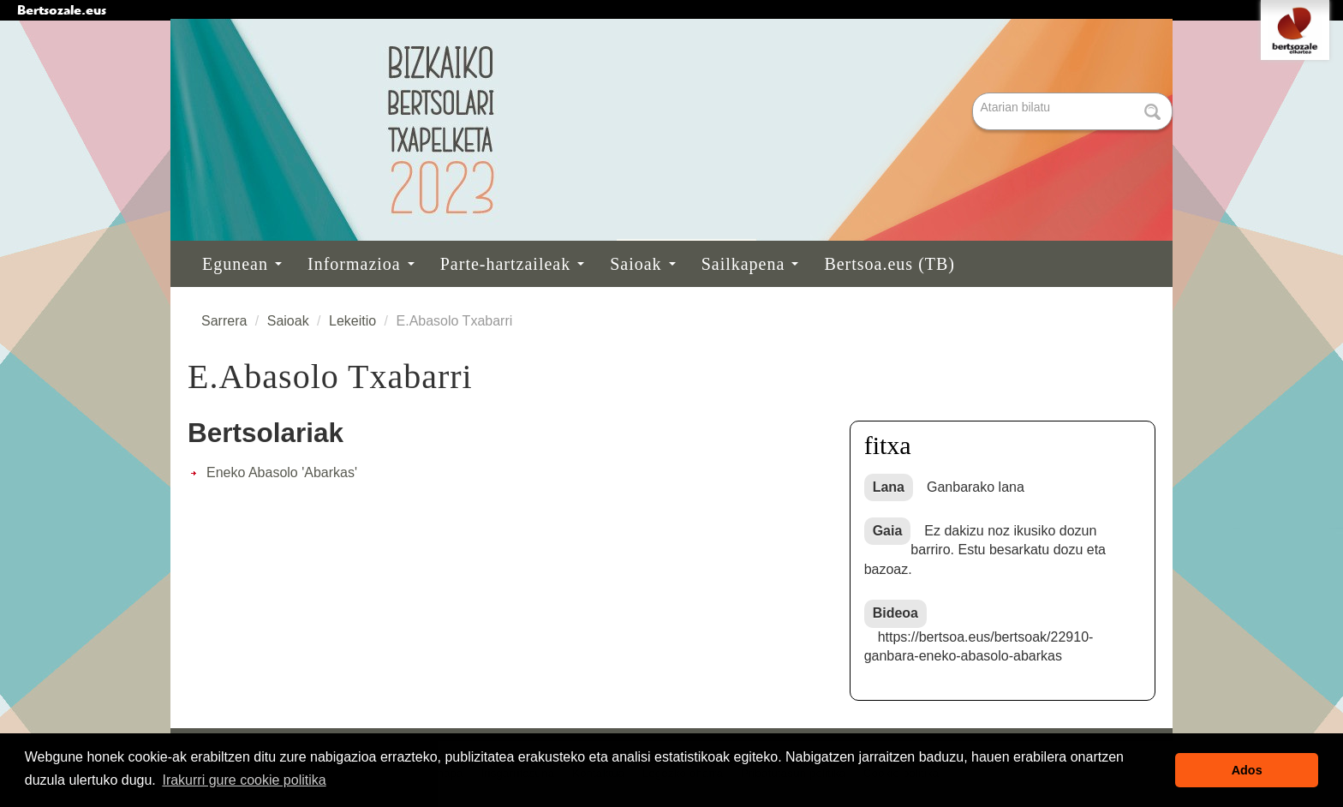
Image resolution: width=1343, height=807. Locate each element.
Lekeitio (352, 321)
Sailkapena (750, 263)
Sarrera (224, 321)
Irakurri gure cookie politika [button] (243, 780)
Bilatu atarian (974, 93)
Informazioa (361, 263)
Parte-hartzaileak (512, 263)
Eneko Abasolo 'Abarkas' (281, 472)
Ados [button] (1247, 770)
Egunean (242, 263)
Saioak (642, 263)
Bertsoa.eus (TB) (889, 263)
